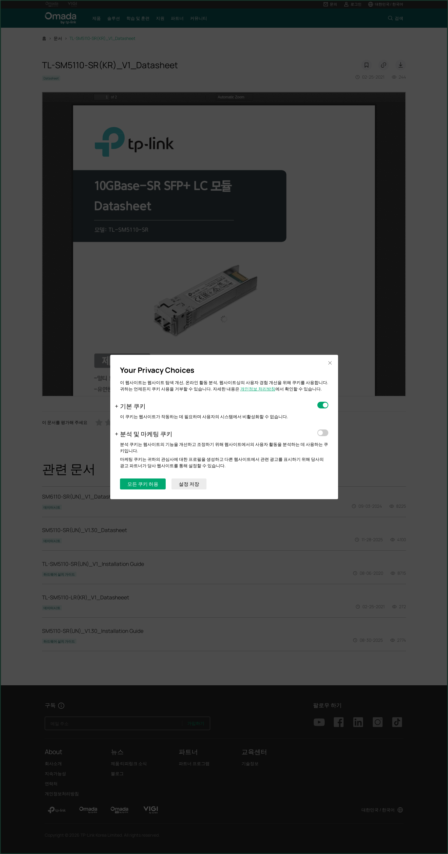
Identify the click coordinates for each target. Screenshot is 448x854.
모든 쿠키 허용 (142, 484)
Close (330, 363)
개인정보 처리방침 (257, 389)
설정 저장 (189, 484)
